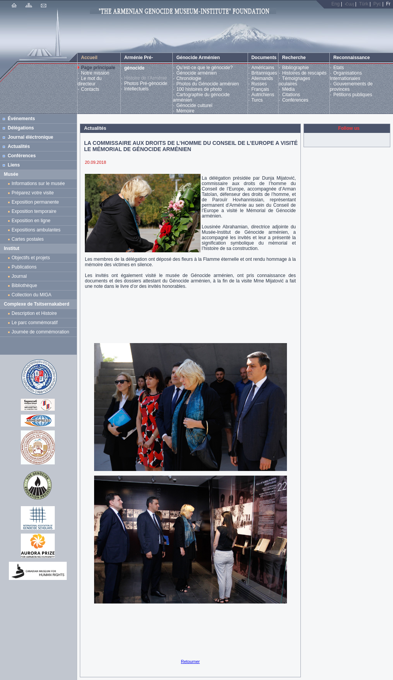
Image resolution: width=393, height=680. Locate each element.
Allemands (262, 78)
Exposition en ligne (32, 220)
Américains (262, 67)
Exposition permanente (35, 202)
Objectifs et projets (31, 257)
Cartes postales (29, 239)
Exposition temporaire (34, 211)
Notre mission (95, 73)
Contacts (90, 89)
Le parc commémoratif (34, 322)
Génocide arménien (196, 73)
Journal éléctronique (30, 137)
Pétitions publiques (352, 94)
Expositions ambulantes (37, 230)
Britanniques (264, 73)
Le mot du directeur (89, 81)
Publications (24, 267)
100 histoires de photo (199, 89)
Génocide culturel (194, 105)
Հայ (349, 4)
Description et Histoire (34, 313)
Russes (259, 84)
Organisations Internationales (346, 75)
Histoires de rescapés (304, 73)
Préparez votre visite (33, 193)
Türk (363, 4)
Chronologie (188, 78)
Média (288, 89)
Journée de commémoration (40, 332)
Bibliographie (295, 67)
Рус (377, 4)
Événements (21, 118)
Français (260, 89)
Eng (335, 4)
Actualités (19, 146)
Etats (338, 67)
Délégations (21, 128)
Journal (20, 276)
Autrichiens (262, 94)
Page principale (98, 67)
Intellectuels (136, 89)
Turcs (257, 100)
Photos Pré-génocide (145, 83)
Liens (14, 165)
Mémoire (185, 111)
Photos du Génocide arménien (207, 84)
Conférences (295, 100)
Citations (291, 94)
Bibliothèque (24, 285)
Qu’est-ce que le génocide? (204, 67)
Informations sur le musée (38, 183)
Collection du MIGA (31, 295)
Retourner (190, 661)
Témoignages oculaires (294, 81)
